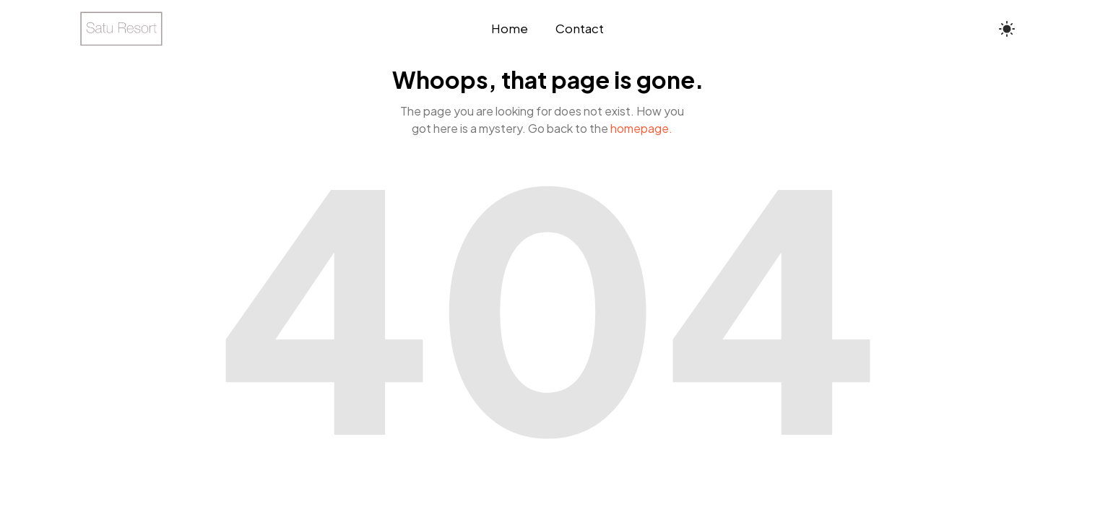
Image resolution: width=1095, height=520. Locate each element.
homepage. (641, 128)
